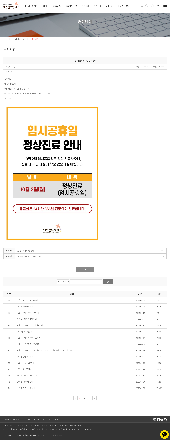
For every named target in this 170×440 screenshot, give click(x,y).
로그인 (140, 6)
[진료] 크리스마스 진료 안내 (26, 376)
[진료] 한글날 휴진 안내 (24, 382)
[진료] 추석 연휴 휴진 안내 (25, 251)
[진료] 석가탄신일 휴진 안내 (26, 319)
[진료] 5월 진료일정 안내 (25, 332)
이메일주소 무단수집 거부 (11, 419)
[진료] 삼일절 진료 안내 (24, 357)
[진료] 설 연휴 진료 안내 (25, 363)
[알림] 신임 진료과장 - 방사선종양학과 (30, 325)
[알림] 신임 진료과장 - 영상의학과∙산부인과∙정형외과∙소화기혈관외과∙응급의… (45, 350)
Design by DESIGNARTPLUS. (53, 435)
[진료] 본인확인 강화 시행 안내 (27, 313)
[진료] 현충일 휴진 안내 (24, 307)
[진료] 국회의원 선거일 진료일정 (28, 338)
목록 (85, 269)
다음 (94, 398)
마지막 (99, 398)
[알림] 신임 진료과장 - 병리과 (27, 300)
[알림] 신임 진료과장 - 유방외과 (27, 344)
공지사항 (35, 39)
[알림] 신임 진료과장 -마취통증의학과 (29, 256)
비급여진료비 (53, 419)
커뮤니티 (17, 39)
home (5, 39)
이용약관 (27, 419)
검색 (108, 282)
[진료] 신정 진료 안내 (23, 369)
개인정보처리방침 (39, 419)
